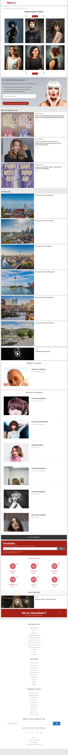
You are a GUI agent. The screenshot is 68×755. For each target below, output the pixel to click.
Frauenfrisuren (34, 667)
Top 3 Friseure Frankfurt (34, 637)
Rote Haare (34, 709)
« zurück (26, 16)
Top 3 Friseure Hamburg (34, 645)
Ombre (34, 682)
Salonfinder (34, 633)
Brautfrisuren (34, 677)
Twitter (32, 733)
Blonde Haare (34, 705)
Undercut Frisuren (34, 714)
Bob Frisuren (34, 700)
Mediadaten (34, 649)
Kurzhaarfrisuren (34, 693)
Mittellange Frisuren (34, 695)
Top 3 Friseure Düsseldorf (34, 642)
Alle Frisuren (34, 537)
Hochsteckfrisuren (34, 672)
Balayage (34, 679)
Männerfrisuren (34, 670)
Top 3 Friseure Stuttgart (34, 647)
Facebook (27, 733)
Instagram (42, 733)
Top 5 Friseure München (34, 635)
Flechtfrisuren (34, 675)
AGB (34, 737)
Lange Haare (34, 697)
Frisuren (34, 659)
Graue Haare (34, 707)
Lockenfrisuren (34, 712)
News (34, 630)
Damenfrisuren (34, 689)
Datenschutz (15, 552)
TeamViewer (34, 654)
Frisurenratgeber (34, 663)
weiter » (43, 16)
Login (34, 652)
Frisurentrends (34, 665)
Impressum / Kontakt (34, 740)
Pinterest (37, 733)
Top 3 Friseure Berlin (34, 640)
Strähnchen (34, 702)
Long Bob (34, 684)
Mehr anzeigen (34, 592)
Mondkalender (34, 628)
